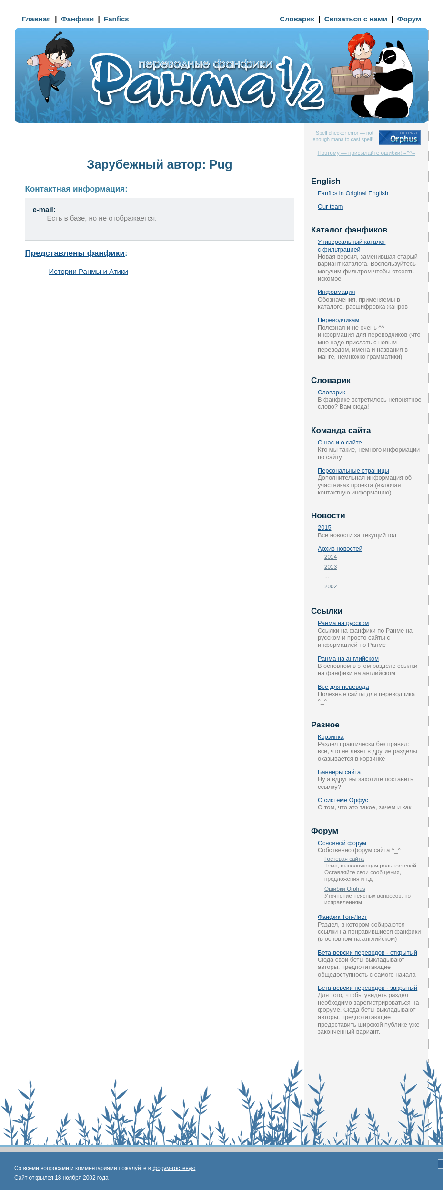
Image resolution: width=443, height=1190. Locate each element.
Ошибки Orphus (344, 889)
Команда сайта (341, 430)
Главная (36, 19)
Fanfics (116, 19)
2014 (330, 557)
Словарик (297, 19)
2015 (325, 527)
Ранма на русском (343, 622)
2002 (330, 586)
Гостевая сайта (344, 859)
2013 (330, 567)
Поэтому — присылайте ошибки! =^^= (366, 153)
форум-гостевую (173, 1168)
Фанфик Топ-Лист (342, 916)
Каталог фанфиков (349, 229)
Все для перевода (343, 686)
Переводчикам (338, 319)
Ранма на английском (348, 658)
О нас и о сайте (340, 442)
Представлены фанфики (75, 253)
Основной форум (342, 843)
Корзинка (331, 736)
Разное (325, 724)
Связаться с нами (355, 19)
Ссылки (326, 610)
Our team (330, 206)
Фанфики (77, 19)
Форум (409, 19)
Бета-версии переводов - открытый (367, 952)
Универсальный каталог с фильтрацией (351, 245)
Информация (336, 291)
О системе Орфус (343, 800)
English (326, 181)
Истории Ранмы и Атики (88, 271)
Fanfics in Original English (353, 193)
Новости (328, 515)
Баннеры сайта (339, 772)
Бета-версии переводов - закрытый (367, 987)
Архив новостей (340, 548)
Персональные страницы (353, 470)
